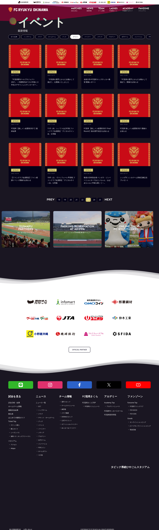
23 (88, 200)
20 (71, 200)
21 (76, 200)
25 (100, 200)
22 (82, 200)
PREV (50, 199)
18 (59, 200)
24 (94, 200)
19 (65, 200)
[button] (76, 9)
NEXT (108, 199)
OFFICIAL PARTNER (79, 350)
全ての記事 (14, 37)
